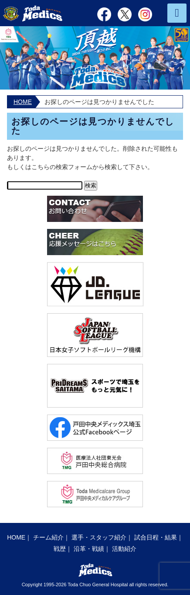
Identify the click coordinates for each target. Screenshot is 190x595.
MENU (177, 13)
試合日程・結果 (155, 537)
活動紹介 (124, 548)
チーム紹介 (48, 537)
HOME (23, 101)
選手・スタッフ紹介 (98, 537)
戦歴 (60, 548)
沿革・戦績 (89, 548)
